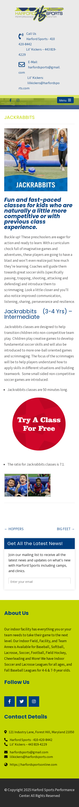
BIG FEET (66, 529)
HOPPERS (14, 529)
